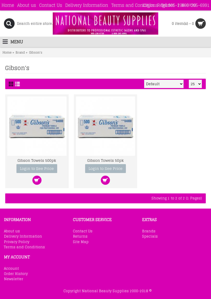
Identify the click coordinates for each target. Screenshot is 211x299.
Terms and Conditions (24, 247)
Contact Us (82, 231)
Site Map (81, 242)
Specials (150, 236)
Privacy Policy (16, 242)
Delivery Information (23, 236)
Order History (16, 274)
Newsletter (13, 279)
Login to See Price (37, 168)
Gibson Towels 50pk (105, 160)
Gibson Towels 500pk (36, 160)
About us (12, 231)
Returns (80, 236)
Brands (148, 231)
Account (11, 268)
